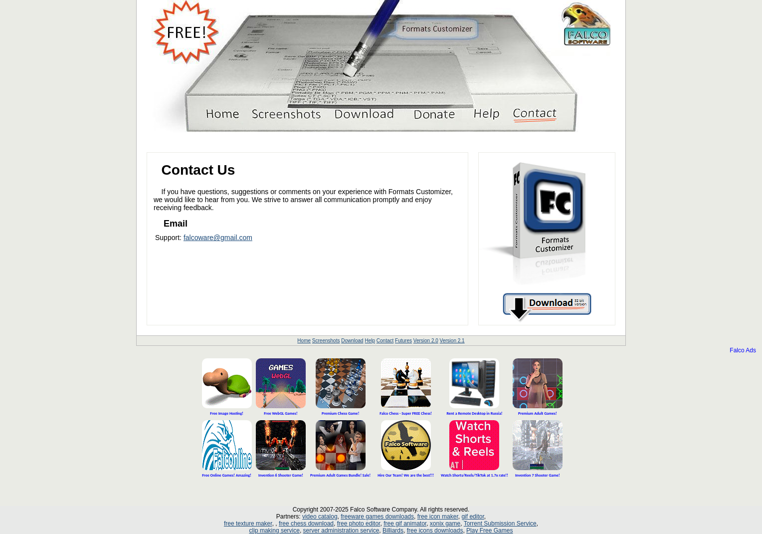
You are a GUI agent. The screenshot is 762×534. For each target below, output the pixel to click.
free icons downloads (435, 530)
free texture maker (248, 523)
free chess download (306, 523)
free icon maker (437, 516)
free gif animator (404, 523)
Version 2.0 (425, 340)
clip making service (274, 530)
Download (352, 340)
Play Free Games (489, 530)
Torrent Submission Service (500, 523)
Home (304, 340)
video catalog (320, 516)
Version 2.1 (452, 340)
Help (370, 340)
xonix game (445, 523)
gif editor (472, 516)
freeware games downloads (377, 516)
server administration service (341, 530)
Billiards (392, 530)
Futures (403, 340)
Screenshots (326, 340)
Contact (385, 340)
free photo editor (359, 523)
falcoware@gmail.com (218, 238)
